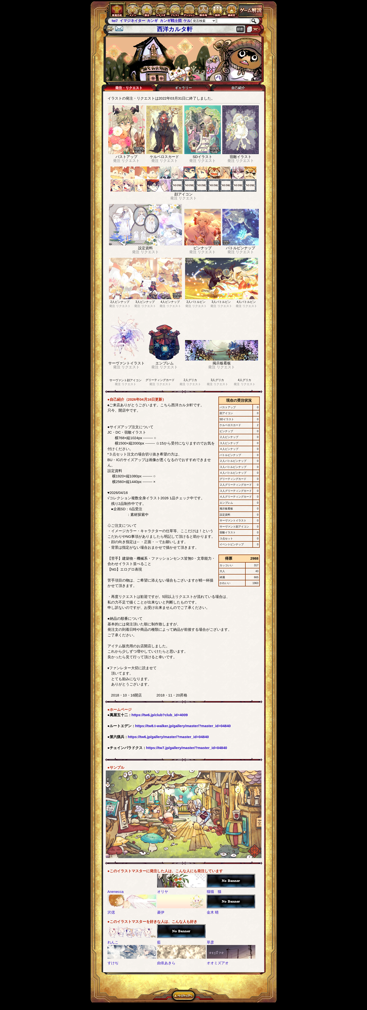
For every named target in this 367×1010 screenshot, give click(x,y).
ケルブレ (190, 21)
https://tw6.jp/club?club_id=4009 (160, 715)
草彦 (210, 942)
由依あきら (166, 963)
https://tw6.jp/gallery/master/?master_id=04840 (168, 737)
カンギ (152, 21)
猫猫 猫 (214, 892)
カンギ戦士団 (171, 21)
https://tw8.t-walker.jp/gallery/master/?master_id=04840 (183, 726)
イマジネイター (132, 21)
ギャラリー (183, 88)
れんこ (112, 942)
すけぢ (112, 963)
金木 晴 (213, 912)
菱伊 (160, 912)
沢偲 (111, 912)
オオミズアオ (218, 963)
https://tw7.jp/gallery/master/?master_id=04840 (186, 748)
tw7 (115, 21)
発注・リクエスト (129, 88)
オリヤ (162, 892)
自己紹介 (238, 88)
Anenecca (115, 892)
